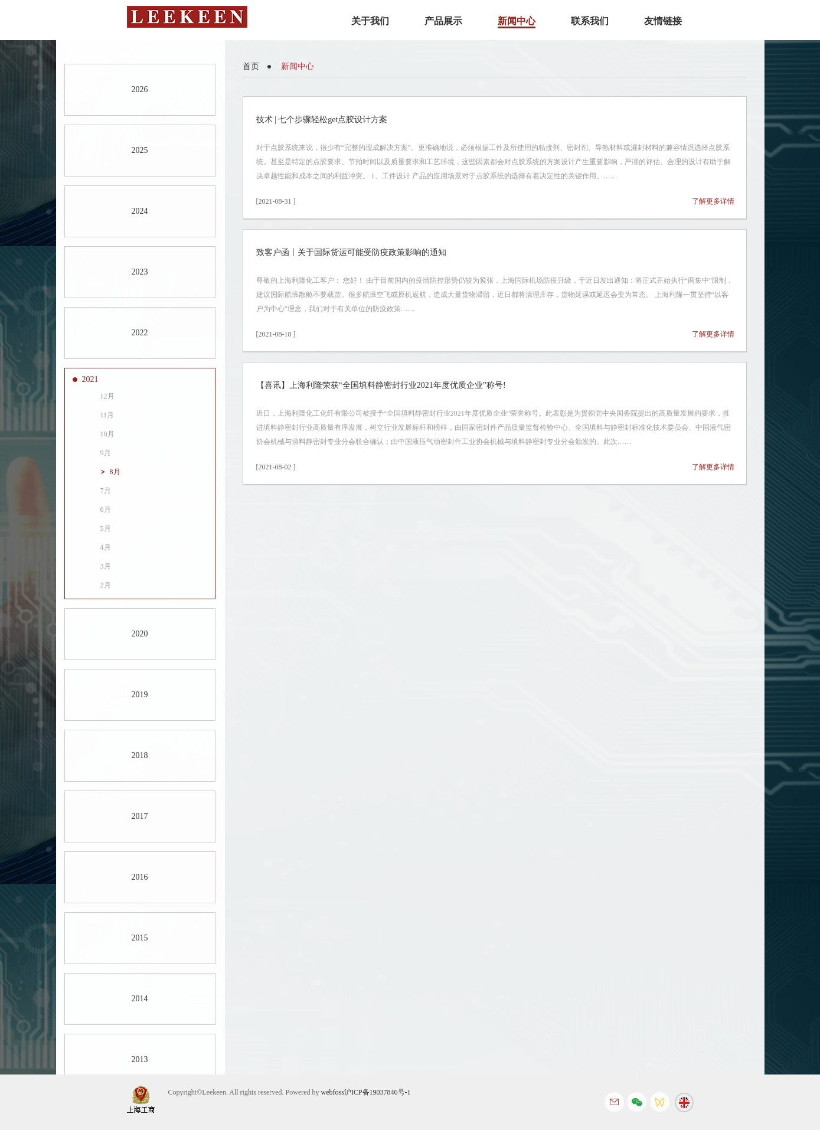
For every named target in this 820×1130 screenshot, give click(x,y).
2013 (140, 1059)
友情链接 (663, 21)
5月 (105, 528)
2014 (140, 998)
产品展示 (443, 21)
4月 (105, 547)
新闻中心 (516, 21)
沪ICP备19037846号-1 (377, 1092)
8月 (115, 472)
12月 (107, 396)
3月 (105, 566)
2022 (140, 332)
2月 (105, 585)
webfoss (332, 1092)
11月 (107, 415)
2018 (140, 755)
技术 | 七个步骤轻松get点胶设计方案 (322, 119)
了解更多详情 (713, 201)
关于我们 (370, 21)
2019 (140, 694)
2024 (140, 211)
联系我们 (590, 21)
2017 (140, 816)
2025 (140, 150)
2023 (140, 271)
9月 (105, 453)
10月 (107, 434)
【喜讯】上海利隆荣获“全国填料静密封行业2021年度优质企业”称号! (381, 385)
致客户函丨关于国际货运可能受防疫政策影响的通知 (351, 252)
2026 (140, 89)
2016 (140, 877)
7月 (105, 490)
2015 (140, 937)
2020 (140, 633)
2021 (90, 379)
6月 (105, 509)
